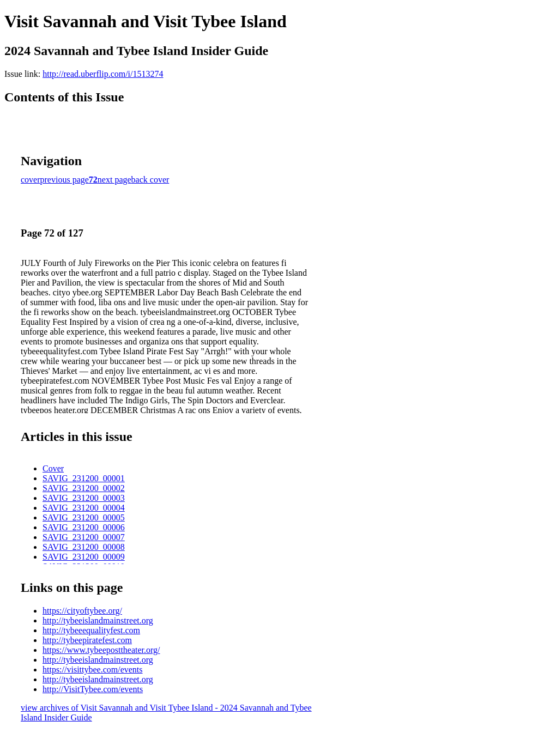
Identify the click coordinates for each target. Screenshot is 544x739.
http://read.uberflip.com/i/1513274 (103, 73)
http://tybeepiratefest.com (87, 640)
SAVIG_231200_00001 (84, 478)
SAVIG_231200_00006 (84, 527)
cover (30, 179)
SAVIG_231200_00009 (84, 556)
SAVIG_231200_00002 (84, 488)
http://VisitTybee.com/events (93, 689)
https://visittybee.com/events (93, 669)
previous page (64, 179)
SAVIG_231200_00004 (84, 507)
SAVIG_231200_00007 (84, 537)
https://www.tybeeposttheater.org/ (101, 650)
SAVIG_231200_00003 (84, 497)
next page (114, 179)
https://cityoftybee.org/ (82, 610)
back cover (150, 179)
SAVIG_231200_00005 (84, 517)
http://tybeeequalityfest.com (91, 630)
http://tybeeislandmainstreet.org (98, 620)
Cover (53, 468)
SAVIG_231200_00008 (84, 547)
